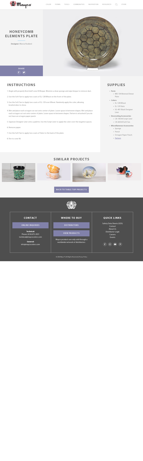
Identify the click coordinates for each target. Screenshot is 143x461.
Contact (112, 226)
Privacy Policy (83, 257)
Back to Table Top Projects (71, 190)
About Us (112, 229)
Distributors (71, 225)
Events (112, 237)
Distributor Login (112, 232)
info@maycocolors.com (30, 244)
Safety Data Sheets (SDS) (112, 224)
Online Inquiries (30, 225)
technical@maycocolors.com (30, 237)
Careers (112, 235)
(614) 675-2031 (33, 234)
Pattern (118, 138)
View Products (71, 233)
